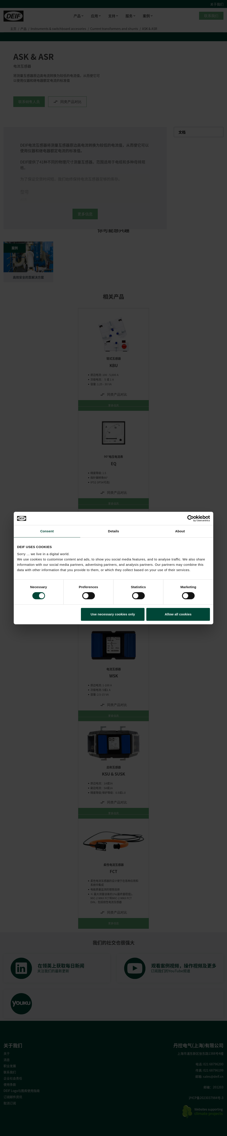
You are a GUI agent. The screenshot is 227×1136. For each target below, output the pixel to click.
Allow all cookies (178, 614)
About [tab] (180, 531)
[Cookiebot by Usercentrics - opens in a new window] (190, 518)
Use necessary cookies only (113, 614)
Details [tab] (113, 531)
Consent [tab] (47, 531)
